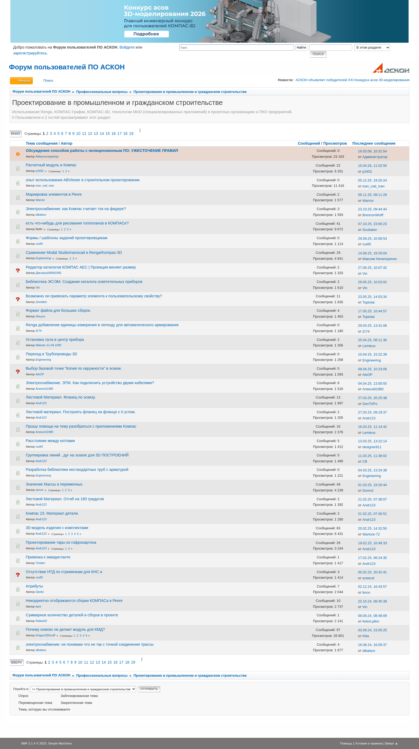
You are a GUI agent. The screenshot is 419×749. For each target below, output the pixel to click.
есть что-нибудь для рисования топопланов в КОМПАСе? (77, 223)
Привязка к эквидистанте (48, 557)
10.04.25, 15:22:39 (372, 354)
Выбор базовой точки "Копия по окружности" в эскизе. (74, 368)
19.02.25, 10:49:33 (372, 543)
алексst (368, 578)
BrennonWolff (372, 215)
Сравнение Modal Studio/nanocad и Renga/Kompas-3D (74, 252)
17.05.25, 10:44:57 (372, 311)
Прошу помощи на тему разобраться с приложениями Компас (81, 426)
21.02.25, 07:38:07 (372, 499)
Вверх (16, 662)
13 (96, 133)
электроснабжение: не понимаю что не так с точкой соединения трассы (90, 644)
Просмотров (335, 143)
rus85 (39, 243)
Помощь (346, 743)
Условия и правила (369, 743)
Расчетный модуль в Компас (51, 165)
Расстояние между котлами (50, 441)
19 (131, 133)
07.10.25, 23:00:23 (372, 224)
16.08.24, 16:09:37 (372, 645)
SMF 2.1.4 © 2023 (33, 743)
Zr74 (38, 330)
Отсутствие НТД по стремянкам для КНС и (64, 572)
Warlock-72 (371, 534)
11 (84, 133)
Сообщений (309, 143)
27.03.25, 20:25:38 (372, 398)
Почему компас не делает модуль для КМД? (65, 629)
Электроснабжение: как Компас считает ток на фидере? (76, 209)
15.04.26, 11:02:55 (372, 166)
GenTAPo (369, 404)
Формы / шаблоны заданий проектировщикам (66, 238)
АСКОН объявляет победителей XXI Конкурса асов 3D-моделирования (352, 80)
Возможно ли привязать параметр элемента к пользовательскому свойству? (94, 296)
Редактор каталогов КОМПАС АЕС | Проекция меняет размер (81, 267)
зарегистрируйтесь (30, 53)
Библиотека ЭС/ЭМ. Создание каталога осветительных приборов (84, 281)
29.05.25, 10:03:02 (372, 282)
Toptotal (368, 302)
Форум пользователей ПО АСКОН (67, 67)
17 (119, 133)
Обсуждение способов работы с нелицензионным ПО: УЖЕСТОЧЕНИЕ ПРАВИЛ (102, 150)
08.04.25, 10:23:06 (372, 369)
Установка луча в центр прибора (55, 339)
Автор (66, 143)
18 (125, 133)
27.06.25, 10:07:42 (372, 268)
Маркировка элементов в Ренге (54, 194)
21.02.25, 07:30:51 (372, 514)
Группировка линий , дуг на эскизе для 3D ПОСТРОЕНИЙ (77, 455)
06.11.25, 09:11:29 (372, 195)
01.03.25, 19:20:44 (372, 485)
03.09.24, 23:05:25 (372, 630)
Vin (364, 273)
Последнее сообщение (376, 143)
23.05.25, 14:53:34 (372, 297)
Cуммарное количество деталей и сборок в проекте (72, 615)
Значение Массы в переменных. (54, 484)
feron (366, 592)
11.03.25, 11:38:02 (372, 456)
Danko (40, 591)
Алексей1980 (44, 388)
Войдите (127, 47)
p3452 (40, 170)
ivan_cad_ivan (45, 185)
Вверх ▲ (391, 743)
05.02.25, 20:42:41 (372, 572)
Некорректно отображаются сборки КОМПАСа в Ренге (74, 600)
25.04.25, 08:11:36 (372, 340)
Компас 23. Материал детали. (52, 513)
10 (78, 133)
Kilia (365, 636)
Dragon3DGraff (45, 635)
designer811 (371, 447)
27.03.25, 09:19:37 (372, 412)
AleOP (40, 374)
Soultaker (369, 230)
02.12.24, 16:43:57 (372, 587)
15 (108, 133)
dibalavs (41, 214)
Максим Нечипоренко (379, 259)
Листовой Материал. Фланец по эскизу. (61, 397)
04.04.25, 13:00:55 (372, 383)
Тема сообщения (42, 143)
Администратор (47, 156)
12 (90, 133)
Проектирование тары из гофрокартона (61, 542)
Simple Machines (60, 743)
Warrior (40, 200)
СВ (364, 461)
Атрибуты (34, 586)
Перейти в (20, 689)
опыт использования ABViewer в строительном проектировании (83, 180)
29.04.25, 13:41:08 (372, 326)
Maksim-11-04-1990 (48, 345)
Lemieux (368, 346)
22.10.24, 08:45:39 (372, 601)
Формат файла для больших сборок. (58, 310)
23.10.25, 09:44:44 (372, 209)
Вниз (15, 134)
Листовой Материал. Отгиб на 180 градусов (65, 499)
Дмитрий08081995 (48, 272)
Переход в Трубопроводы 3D (51, 354)
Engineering (43, 258)
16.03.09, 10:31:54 (372, 151)
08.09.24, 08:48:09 (372, 616)
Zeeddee (41, 301)
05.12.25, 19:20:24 (372, 180)
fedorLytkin (370, 621)
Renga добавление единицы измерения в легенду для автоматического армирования (102, 325)
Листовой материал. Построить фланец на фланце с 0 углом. (81, 412)
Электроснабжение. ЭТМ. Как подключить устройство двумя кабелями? (90, 383)
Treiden (40, 563)
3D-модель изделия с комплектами (57, 528)
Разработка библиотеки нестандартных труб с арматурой (77, 469)
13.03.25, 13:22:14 (372, 441)
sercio (39, 489)
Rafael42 (41, 620)
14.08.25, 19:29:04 (372, 253)
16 (113, 133)
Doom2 (368, 490)
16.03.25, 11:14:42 (372, 427)
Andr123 (41, 403)
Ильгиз (40, 316)
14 (102, 133)
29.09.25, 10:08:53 (372, 238)
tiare (38, 606)
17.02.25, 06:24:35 (372, 558)
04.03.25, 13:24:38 (372, 470)
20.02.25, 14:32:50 (372, 528)
